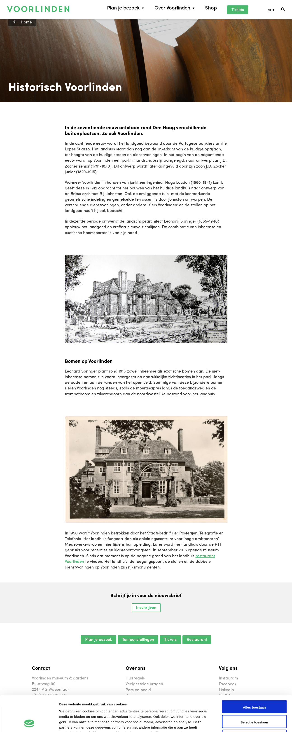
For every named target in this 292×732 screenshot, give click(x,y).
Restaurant (197, 639)
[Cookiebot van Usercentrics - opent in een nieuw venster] (29, 723)
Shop (211, 8)
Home (26, 22)
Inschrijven (146, 607)
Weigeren (254, 703)
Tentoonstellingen (138, 639)
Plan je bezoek (123, 8)
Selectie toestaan (254, 688)
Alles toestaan (254, 673)
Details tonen (244, 723)
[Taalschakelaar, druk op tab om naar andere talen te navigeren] (274, 10)
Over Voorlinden (172, 8)
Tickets (237, 9)
